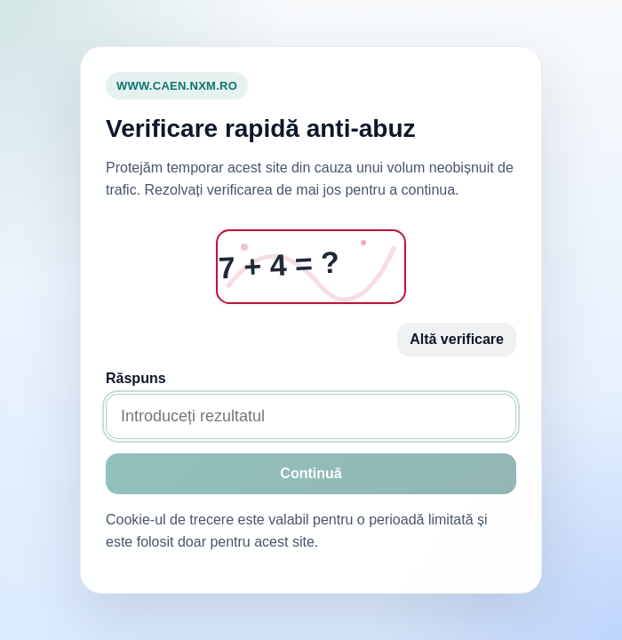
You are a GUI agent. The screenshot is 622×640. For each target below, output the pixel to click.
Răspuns (136, 378)
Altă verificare (457, 339)
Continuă (310, 473)
